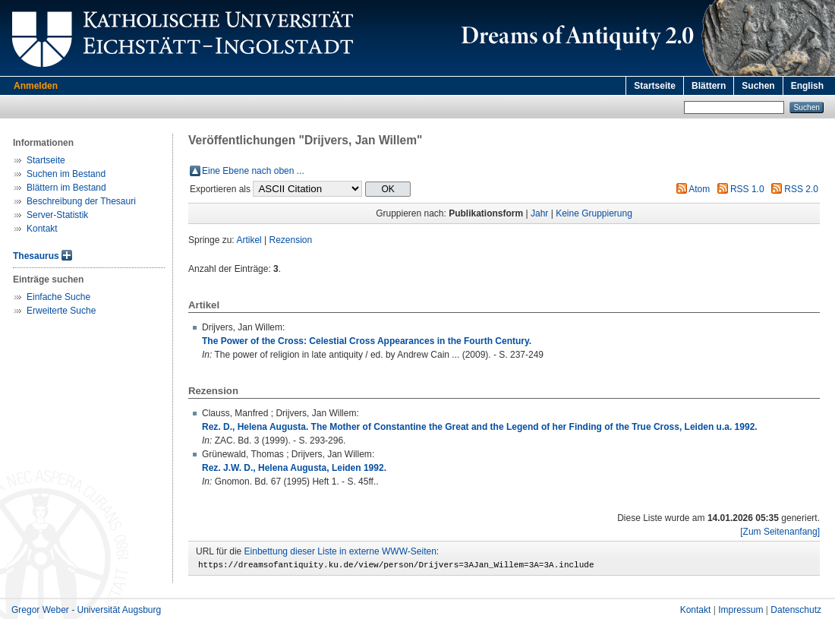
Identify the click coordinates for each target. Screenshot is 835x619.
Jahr (539, 213)
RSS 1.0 (747, 189)
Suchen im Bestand (66, 174)
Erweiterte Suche (61, 310)
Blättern (709, 86)
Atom (699, 189)
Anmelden (36, 86)
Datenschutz (795, 612)
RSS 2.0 (801, 189)
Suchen (758, 86)
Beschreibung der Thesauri (81, 201)
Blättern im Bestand (66, 187)
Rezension (291, 240)
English (807, 86)
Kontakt (42, 228)
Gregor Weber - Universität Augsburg (86, 612)
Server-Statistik (57, 215)
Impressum (740, 612)
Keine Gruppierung (594, 213)
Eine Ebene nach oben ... (253, 171)
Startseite (655, 86)
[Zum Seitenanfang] (780, 531)
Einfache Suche (58, 297)
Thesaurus (36, 256)
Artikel (248, 240)
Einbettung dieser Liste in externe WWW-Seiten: (342, 551)
